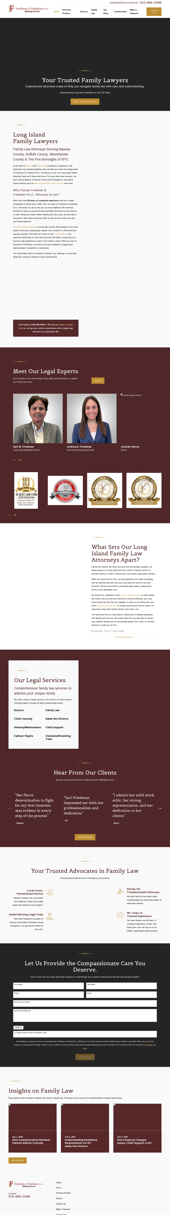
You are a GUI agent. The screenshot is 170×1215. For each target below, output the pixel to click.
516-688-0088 (151, 2)
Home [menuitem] (56, 12)
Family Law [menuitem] (94, 11)
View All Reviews (85, 837)
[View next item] (19, 460)
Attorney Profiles (63, 1193)
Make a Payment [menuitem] (134, 11)
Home (58, 1188)
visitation (43, 183)
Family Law (61, 1204)
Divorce (59, 1198)
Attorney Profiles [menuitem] (66, 11)
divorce (25, 166)
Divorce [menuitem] (84, 12)
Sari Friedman (58, 234)
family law (37, 166)
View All (97, 381)
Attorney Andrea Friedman (21, 227)
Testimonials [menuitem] (120, 12)
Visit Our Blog (17, 1160)
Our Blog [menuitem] (105, 11)
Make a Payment (63, 1209)
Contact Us (154, 11)
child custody (54, 183)
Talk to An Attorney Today (85, 102)
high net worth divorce (110, 606)
